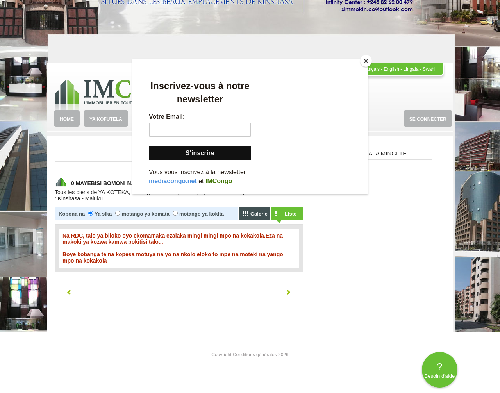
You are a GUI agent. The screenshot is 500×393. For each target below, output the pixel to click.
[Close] (366, 61)
